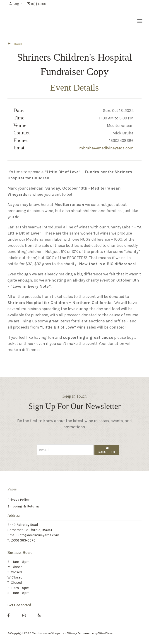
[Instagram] (25, 615)
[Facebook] (10, 615)
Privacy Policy (18, 499)
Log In (15, 4)
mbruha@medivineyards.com (106, 148)
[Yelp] (41, 615)
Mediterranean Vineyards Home (32, 21)
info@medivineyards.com (38, 535)
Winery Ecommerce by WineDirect (90, 633)
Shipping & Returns (23, 506)
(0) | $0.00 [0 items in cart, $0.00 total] (36, 4)
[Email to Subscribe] (65, 449)
